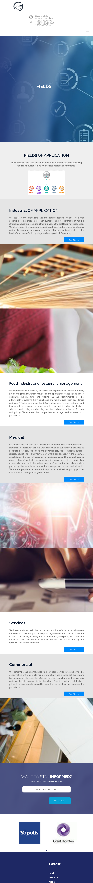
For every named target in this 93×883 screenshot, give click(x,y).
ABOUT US (53, 877)
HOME (51, 873)
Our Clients (74, 240)
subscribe (59, 801)
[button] (46, 850)
